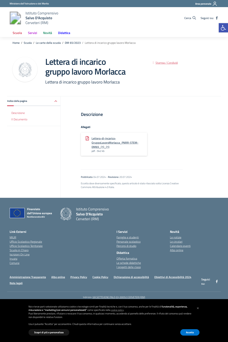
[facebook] (216, 18)
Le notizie (175, 237)
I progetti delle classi (128, 267)
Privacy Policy (78, 277)
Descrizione (18, 113)
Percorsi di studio (126, 246)
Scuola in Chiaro (19, 250)
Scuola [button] (17, 32)
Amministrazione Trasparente (28, 277)
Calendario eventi (180, 246)
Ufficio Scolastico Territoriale (26, 246)
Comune (14, 263)
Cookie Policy (100, 277)
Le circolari (176, 241)
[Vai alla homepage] (15, 18)
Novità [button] (47, 32)
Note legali (16, 283)
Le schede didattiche (128, 263)
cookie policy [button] (117, 310)
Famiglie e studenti (127, 237)
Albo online (176, 250)
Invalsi (13, 259)
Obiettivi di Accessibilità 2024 (172, 277)
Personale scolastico (128, 241)
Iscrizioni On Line (20, 254)
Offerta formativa (126, 258)
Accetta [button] (190, 332)
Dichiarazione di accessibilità (131, 277)
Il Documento (19, 119)
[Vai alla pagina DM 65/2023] (73, 43)
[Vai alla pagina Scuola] (28, 43)
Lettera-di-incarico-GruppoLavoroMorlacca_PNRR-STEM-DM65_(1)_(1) (115, 142)
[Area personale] (206, 3)
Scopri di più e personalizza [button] (49, 332)
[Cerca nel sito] (190, 18)
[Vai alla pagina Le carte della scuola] (48, 43)
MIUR (13, 237)
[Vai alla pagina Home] (16, 43)
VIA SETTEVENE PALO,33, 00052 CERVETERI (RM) (118, 297)
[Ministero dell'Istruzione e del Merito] (29, 3)
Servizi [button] (32, 32)
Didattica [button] (64, 32)
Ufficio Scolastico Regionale (26, 241)
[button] (223, 27)
